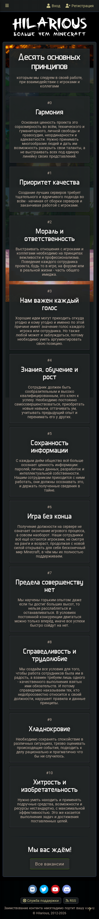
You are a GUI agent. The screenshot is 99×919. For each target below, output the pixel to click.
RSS (71, 901)
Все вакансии (49, 864)
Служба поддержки (41, 901)
